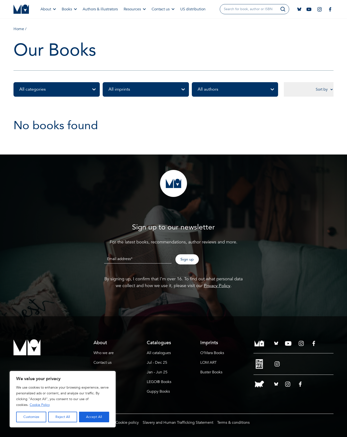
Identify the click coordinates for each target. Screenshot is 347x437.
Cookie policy (127, 422)
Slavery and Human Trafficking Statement (178, 422)
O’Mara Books (212, 353)
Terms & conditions (233, 422)
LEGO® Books (159, 381)
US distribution (193, 9)
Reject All (62, 417)
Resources (135, 9)
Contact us (163, 9)
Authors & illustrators (100, 9)
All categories (59, 89)
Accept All (94, 417)
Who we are (103, 353)
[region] (63, 399)
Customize (31, 417)
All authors (238, 89)
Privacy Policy (217, 286)
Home (18, 29)
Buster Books (211, 372)
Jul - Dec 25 (157, 362)
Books (69, 9)
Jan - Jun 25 (157, 372)
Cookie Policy (40, 405)
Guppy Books (158, 391)
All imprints (148, 89)
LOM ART (208, 362)
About (48, 9)
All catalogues (159, 353)
